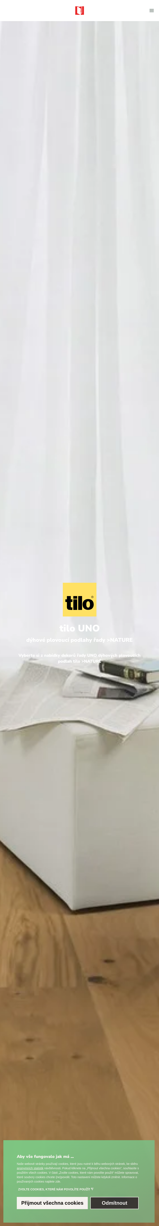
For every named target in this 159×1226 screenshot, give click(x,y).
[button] (152, 10)
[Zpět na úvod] (79, 10)
